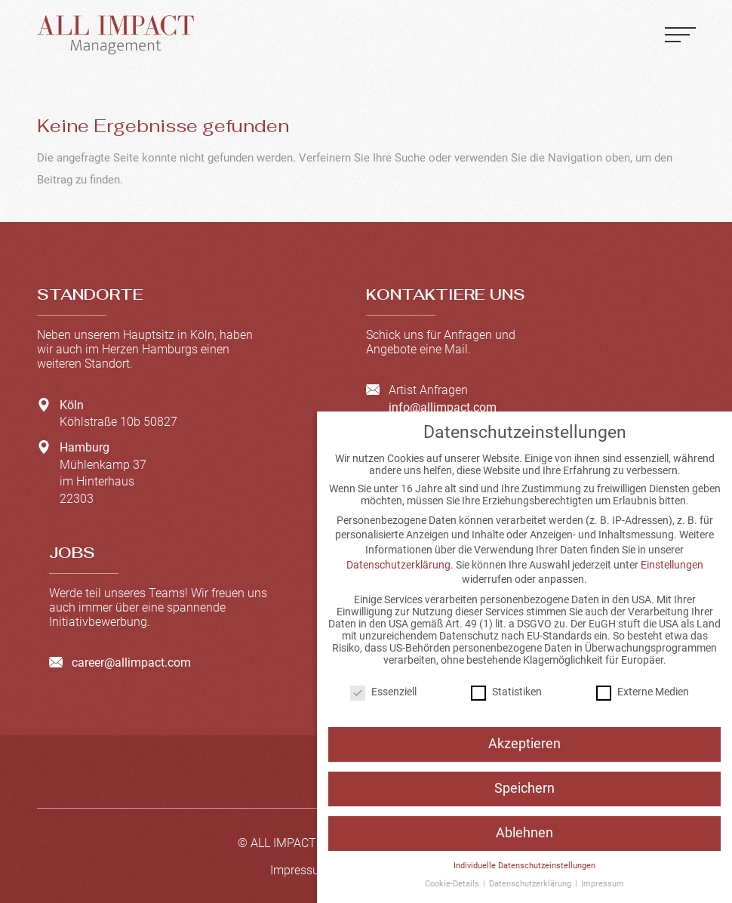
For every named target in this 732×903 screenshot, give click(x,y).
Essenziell (383, 692)
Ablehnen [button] (524, 832)
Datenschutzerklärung (398, 565)
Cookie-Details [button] (453, 884)
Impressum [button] (602, 884)
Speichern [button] (524, 788)
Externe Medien (642, 692)
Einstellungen (672, 565)
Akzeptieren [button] (524, 743)
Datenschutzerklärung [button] (531, 884)
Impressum (300, 870)
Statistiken (506, 692)
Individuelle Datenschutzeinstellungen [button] (524, 866)
